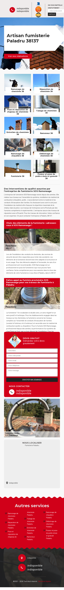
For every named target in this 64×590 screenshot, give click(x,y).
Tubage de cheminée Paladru (31, 521)
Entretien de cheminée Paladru (31, 530)
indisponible (23, 8)
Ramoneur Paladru (31, 538)
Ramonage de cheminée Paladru (13, 516)
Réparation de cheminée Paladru (13, 525)
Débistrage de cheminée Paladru (51, 524)
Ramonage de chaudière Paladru (51, 515)
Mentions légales (44, 581)
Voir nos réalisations (18, 56)
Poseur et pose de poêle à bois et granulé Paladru (51, 534)
